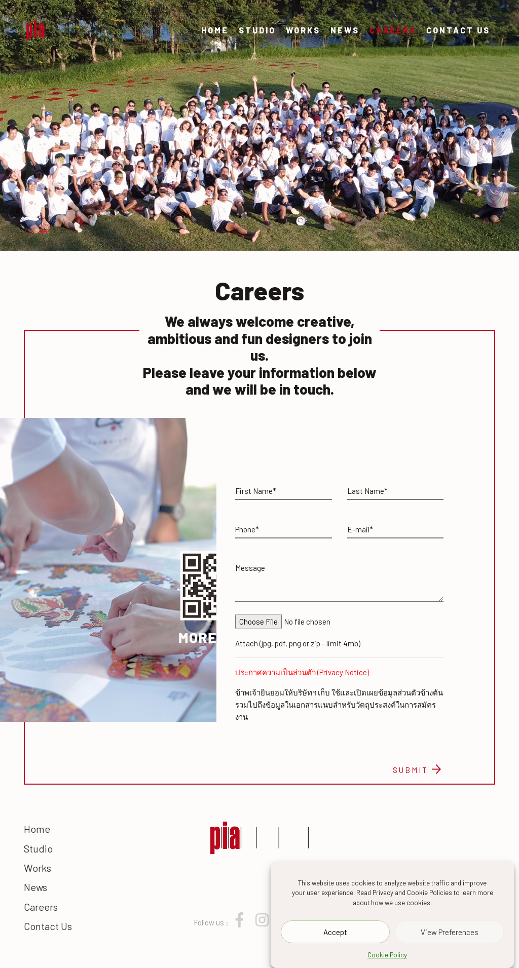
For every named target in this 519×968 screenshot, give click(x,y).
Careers (392, 30)
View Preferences (449, 932)
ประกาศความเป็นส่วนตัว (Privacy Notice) (302, 672)
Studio (257, 30)
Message (250, 567)
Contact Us (458, 30)
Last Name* (367, 490)
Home (215, 30)
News (344, 30)
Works (303, 30)
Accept (335, 932)
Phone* (247, 529)
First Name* (255, 490)
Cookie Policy (387, 955)
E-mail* (360, 529)
